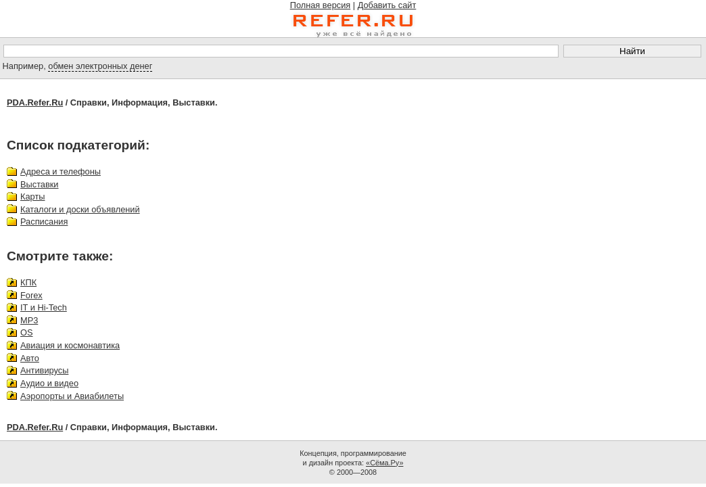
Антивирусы (44, 370)
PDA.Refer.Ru (35, 102)
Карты (32, 196)
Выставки (39, 184)
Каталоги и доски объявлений (80, 209)
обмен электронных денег (100, 66)
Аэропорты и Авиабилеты (72, 396)
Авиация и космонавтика (70, 345)
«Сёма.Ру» (384, 463)
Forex (31, 295)
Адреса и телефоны (60, 171)
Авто (29, 358)
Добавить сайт (387, 5)
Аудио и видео (49, 383)
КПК (28, 282)
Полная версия (320, 5)
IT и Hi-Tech (43, 307)
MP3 (29, 320)
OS (26, 332)
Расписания (44, 221)
